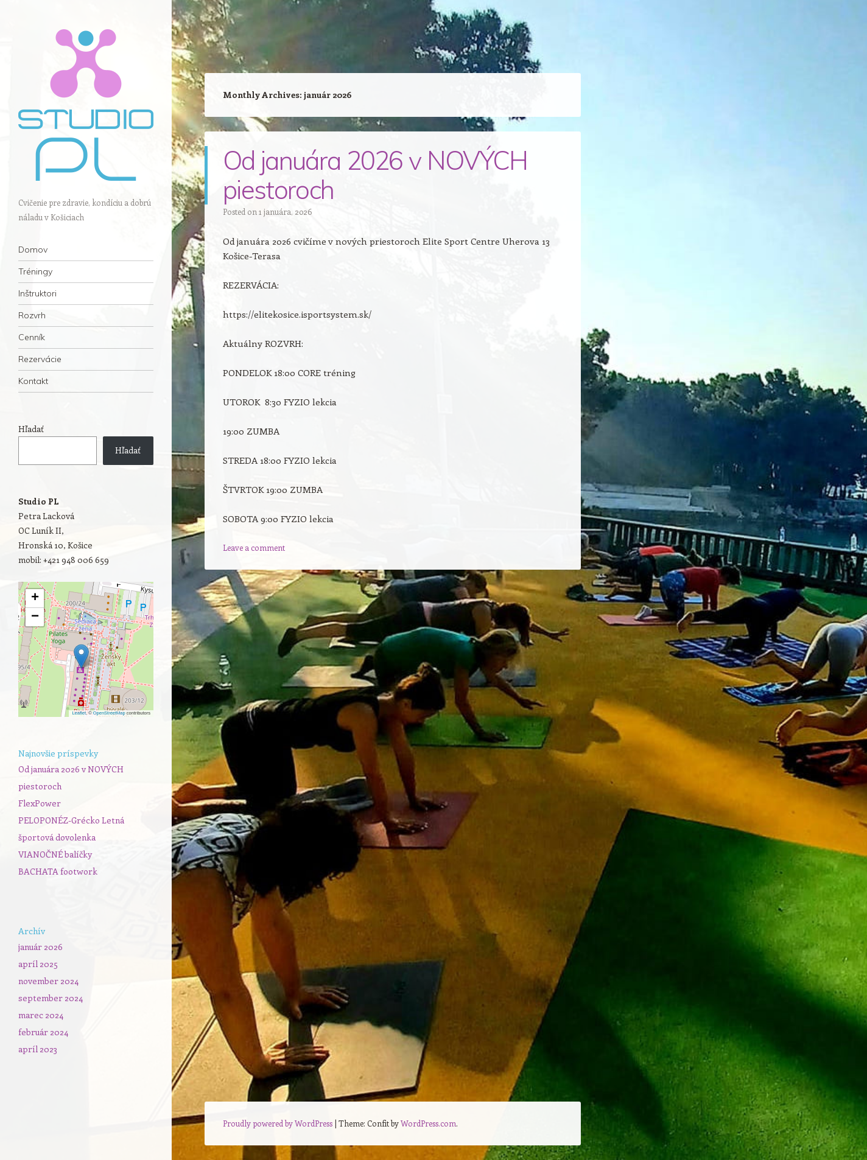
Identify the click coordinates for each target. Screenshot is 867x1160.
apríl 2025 (38, 964)
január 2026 (40, 946)
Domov (32, 249)
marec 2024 (40, 1015)
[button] (81, 656)
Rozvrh (32, 315)
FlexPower (39, 803)
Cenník (31, 337)
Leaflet (79, 713)
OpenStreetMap (109, 713)
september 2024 (50, 998)
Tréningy (35, 271)
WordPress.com (428, 1123)
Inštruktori (37, 293)
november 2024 (48, 981)
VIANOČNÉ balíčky (55, 854)
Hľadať (31, 429)
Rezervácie (39, 359)
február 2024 (43, 1032)
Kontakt (33, 381)
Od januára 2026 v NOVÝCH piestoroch (375, 175)
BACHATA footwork (57, 871)
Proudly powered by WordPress (277, 1123)
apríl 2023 (37, 1049)
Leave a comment (254, 547)
